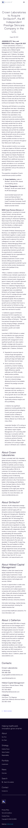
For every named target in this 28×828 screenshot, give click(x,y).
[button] (24, 2)
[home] (7, 2)
